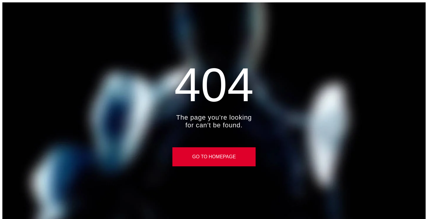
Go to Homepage (214, 156)
